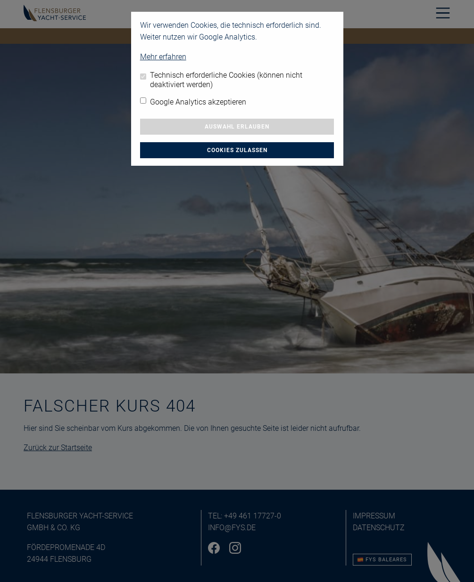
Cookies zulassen (237, 150)
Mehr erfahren (163, 56)
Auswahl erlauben (237, 126)
